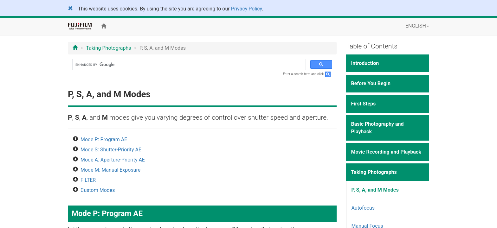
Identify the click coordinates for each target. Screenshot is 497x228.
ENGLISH (417, 26)
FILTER (88, 180)
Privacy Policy (246, 9)
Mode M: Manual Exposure (110, 170)
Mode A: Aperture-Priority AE (113, 160)
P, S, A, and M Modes (375, 190)
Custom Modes (98, 190)
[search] (188, 64)
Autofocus (363, 208)
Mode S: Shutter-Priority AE (111, 150)
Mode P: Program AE (104, 139)
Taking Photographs (108, 48)
